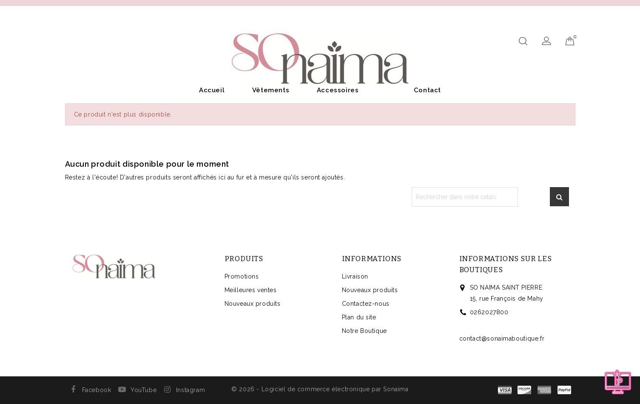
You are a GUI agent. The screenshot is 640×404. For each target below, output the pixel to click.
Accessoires (338, 90)
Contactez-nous (366, 303)
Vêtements (270, 90)
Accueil (212, 90)
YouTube (143, 390)
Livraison (355, 276)
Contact (427, 90)
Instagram (190, 390)
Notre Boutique (364, 330)
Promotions (242, 276)
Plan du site (359, 317)
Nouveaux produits (253, 303)
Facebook (96, 390)
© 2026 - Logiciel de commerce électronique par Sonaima (319, 389)
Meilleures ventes (251, 290)
